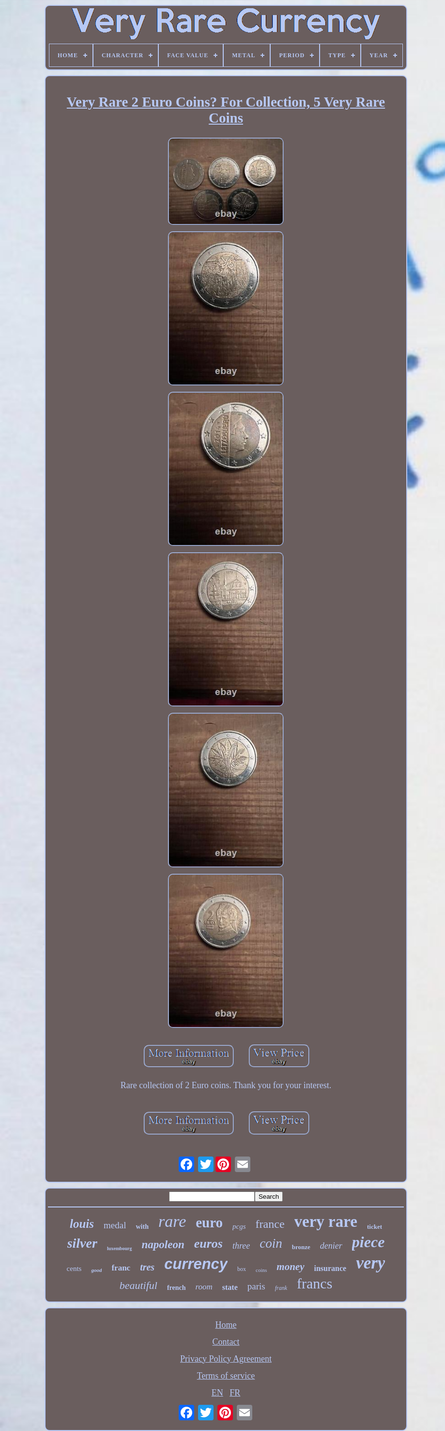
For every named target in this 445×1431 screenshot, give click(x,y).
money (290, 1266)
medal (115, 1225)
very (370, 1263)
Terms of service (226, 1376)
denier (331, 1246)
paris (256, 1286)
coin (271, 1243)
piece (368, 1242)
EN (217, 1393)
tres (147, 1267)
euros (208, 1244)
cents (74, 1268)
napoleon (163, 1244)
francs (314, 1283)
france (270, 1224)
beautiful (138, 1285)
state (230, 1287)
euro (209, 1222)
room (204, 1286)
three (241, 1246)
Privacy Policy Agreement (226, 1359)
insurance (330, 1268)
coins (261, 1270)
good (96, 1270)
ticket (374, 1226)
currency (196, 1263)
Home (226, 1325)
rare (172, 1221)
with (142, 1226)
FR (235, 1393)
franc (120, 1267)
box (241, 1269)
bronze (301, 1247)
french (176, 1287)
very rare (325, 1221)
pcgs (239, 1226)
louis (82, 1223)
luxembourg (119, 1248)
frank (281, 1288)
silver (82, 1243)
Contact (226, 1342)
